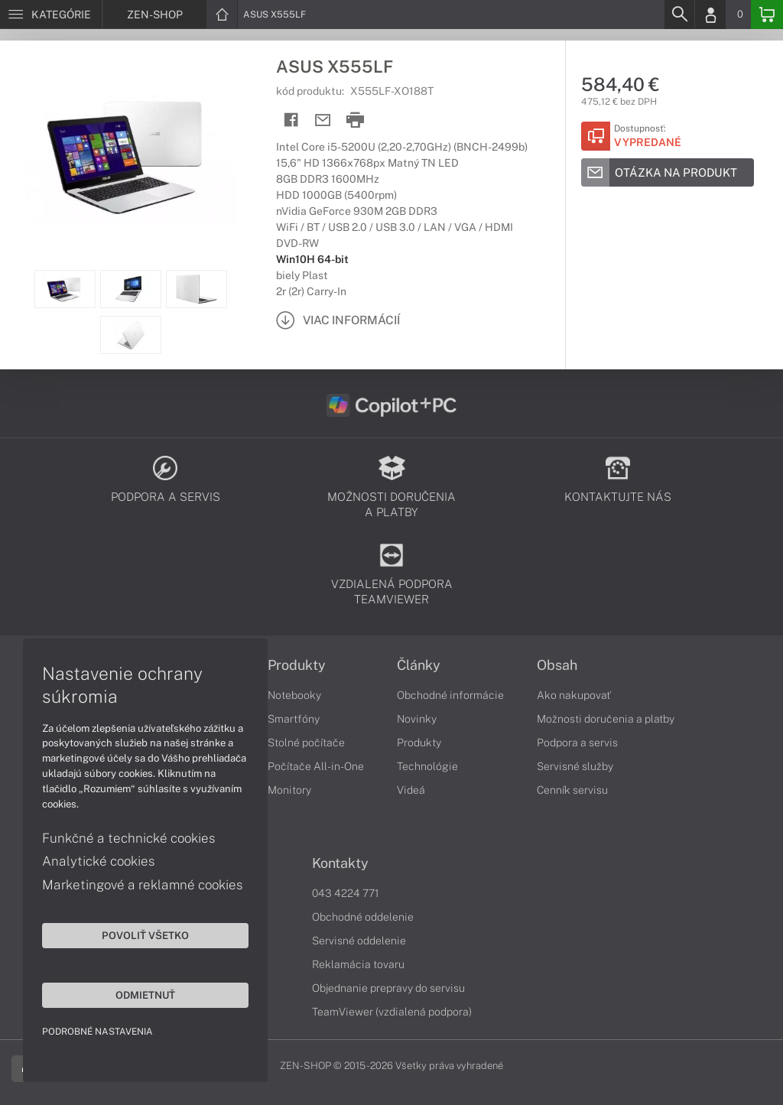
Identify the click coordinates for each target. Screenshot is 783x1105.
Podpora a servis (577, 742)
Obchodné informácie (450, 695)
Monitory (289, 790)
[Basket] (767, 14)
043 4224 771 (345, 893)
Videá (411, 790)
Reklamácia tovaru (358, 964)
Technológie (427, 766)
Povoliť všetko (145, 935)
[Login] (710, 14)
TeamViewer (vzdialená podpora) (392, 1012)
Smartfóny (294, 719)
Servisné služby (575, 766)
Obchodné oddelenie (363, 917)
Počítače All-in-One (316, 766)
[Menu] (51, 14)
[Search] (679, 14)
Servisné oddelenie (359, 940)
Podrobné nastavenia (97, 1031)
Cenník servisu (572, 790)
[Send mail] (323, 120)
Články (418, 665)
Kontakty (340, 863)
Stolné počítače (306, 742)
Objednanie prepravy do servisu (388, 988)
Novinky (417, 719)
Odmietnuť (145, 995)
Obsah (557, 665)
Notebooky (294, 695)
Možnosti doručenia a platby (605, 719)
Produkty (297, 665)
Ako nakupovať (574, 695)
